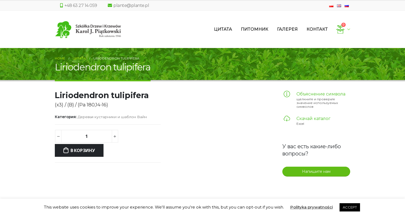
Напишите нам (316, 171)
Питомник (254, 29)
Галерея (287, 29)
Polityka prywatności (311, 207)
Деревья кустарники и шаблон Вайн (112, 117)
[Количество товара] (86, 136)
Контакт (317, 29)
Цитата (223, 29)
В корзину (83, 150)
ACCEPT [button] (350, 207)
